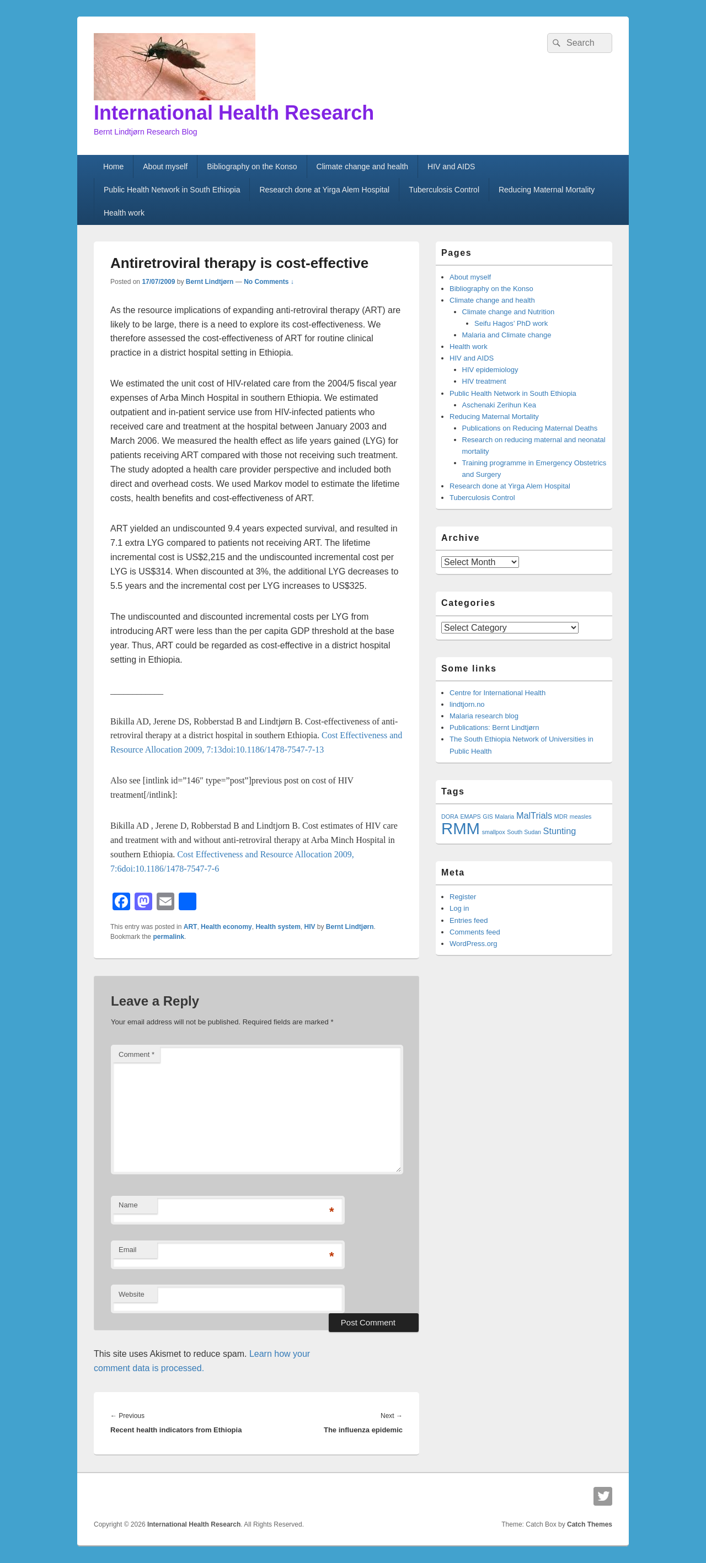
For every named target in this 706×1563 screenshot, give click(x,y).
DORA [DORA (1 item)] (449, 816)
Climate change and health (363, 166)
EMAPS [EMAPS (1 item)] (470, 816)
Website (132, 1294)
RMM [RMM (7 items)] (460, 828)
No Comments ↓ (269, 282)
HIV (309, 927)
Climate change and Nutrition (508, 312)
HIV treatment (484, 381)
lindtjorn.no (467, 704)
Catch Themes (589, 1524)
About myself (165, 166)
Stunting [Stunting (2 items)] (559, 831)
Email (128, 1249)
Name (128, 1205)
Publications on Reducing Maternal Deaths (530, 428)
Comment (136, 1054)
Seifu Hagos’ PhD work (511, 323)
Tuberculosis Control (444, 189)
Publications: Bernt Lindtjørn (494, 727)
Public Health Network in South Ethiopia (172, 189)
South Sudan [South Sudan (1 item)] (524, 832)
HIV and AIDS (451, 166)
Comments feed (475, 932)
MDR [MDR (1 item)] (561, 816)
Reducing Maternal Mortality (547, 189)
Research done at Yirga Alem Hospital (324, 189)
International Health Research (234, 112)
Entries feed (469, 920)
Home (113, 166)
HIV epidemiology (490, 370)
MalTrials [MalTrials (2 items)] (534, 815)
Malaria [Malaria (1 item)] (504, 816)
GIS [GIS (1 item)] (488, 816)
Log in (459, 908)
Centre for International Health (497, 693)
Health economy (226, 927)
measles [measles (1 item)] (581, 816)
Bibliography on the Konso (252, 166)
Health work (124, 212)
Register (463, 897)
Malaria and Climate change (507, 335)
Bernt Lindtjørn (210, 282)
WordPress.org (473, 943)
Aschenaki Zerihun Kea (499, 405)
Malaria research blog (484, 716)
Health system (277, 927)
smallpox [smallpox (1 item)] (493, 832)
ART (190, 927)
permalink (168, 937)
